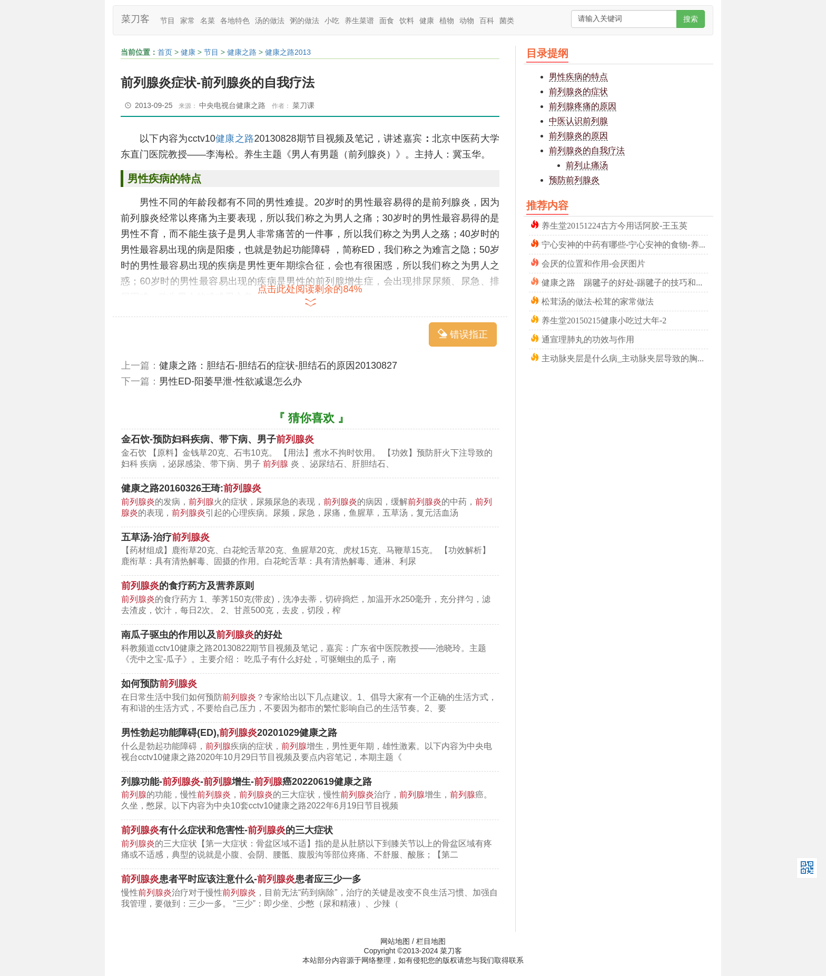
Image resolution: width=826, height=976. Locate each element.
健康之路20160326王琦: (191, 488)
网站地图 (395, 941)
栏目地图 (431, 941)
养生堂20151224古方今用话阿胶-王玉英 (614, 225)
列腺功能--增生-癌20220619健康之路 (246, 781)
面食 (386, 20)
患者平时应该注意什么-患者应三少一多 (241, 879)
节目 (167, 20)
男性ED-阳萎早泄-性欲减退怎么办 (230, 381)
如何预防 (159, 683)
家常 (187, 20)
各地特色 (235, 20)
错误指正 (463, 334)
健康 (426, 20)
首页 (165, 52)
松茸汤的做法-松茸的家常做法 (598, 300)
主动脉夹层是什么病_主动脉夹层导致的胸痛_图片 (625, 357)
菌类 (506, 20)
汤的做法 (269, 20)
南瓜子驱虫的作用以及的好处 (201, 634)
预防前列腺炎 (574, 179)
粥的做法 (304, 20)
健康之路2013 (288, 52)
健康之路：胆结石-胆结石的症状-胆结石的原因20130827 (278, 365)
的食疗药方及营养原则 (187, 585)
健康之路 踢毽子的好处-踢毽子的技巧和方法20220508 (625, 282)
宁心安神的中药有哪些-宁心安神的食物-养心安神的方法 (625, 244)
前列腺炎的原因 (578, 135)
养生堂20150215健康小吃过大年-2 (604, 319)
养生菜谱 (359, 20)
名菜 (207, 20)
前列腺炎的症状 (578, 91)
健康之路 (242, 52)
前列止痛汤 (587, 165)
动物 (466, 20)
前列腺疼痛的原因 (582, 106)
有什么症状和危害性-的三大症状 (227, 830)
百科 (486, 20)
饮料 (406, 20)
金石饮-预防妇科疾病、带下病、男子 (217, 439)
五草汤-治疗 (165, 537)
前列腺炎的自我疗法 (587, 150)
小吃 (331, 20)
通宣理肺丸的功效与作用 (588, 338)
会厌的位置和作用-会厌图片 (593, 263)
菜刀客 (135, 19)
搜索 (690, 19)
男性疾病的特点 (578, 76)
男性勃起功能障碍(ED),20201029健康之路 (229, 732)
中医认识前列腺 (578, 120)
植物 (446, 20)
